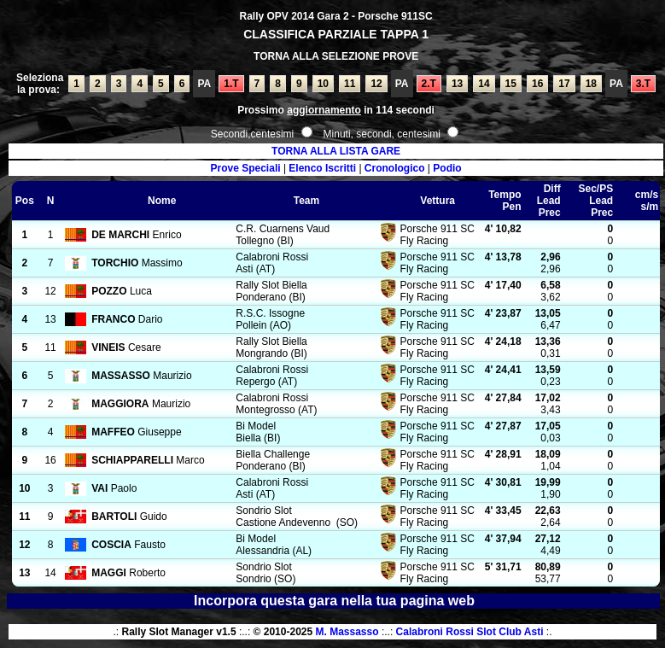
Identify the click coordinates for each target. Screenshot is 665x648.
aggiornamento (324, 110)
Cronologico (395, 168)
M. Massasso (347, 632)
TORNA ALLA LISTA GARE (335, 151)
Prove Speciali (246, 168)
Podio (447, 168)
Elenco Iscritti (322, 168)
